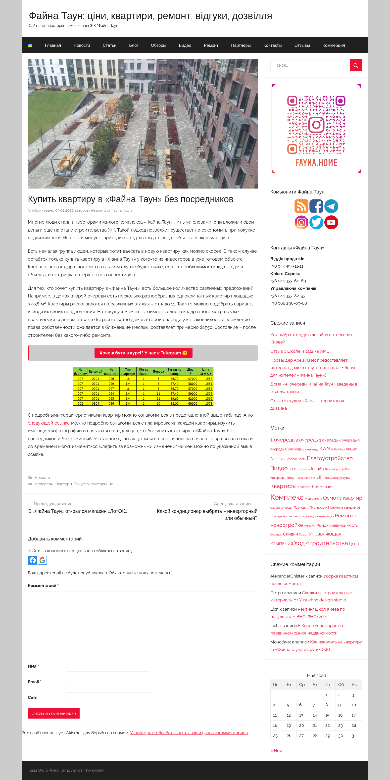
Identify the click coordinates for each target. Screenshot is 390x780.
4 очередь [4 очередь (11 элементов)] (348, 440)
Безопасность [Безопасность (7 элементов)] (296, 459)
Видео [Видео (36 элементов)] (279, 468)
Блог (133, 45)
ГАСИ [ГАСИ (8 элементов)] (292, 469)
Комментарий (43, 585)
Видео (185, 45)
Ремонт (211, 45)
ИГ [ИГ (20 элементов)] (320, 477)
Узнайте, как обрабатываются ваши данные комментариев (189, 732)
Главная (53, 45)
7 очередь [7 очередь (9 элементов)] (310, 449)
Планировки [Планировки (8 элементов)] (318, 507)
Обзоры (158, 45)
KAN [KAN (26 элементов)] (324, 448)
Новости (82, 45)
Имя (33, 666)
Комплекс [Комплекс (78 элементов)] (287, 497)
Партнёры (241, 45)
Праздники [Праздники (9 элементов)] (279, 516)
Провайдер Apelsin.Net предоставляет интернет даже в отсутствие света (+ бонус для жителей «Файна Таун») (313, 368)
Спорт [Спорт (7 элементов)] (303, 534)
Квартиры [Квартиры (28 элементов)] (283, 486)
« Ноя (276, 750)
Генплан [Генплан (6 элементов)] (302, 469)
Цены (113, 484)
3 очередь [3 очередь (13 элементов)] (328, 440)
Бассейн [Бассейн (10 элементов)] (277, 459)
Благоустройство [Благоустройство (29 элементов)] (330, 458)
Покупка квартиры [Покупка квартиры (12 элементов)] (344, 507)
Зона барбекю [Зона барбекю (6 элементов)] (306, 477)
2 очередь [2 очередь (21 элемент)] (306, 440)
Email (35, 681)
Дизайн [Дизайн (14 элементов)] (316, 468)
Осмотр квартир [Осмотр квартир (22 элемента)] (342, 498)
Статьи (109, 45)
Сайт (33, 697)
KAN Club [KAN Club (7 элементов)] (337, 449)
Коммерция (334, 45)
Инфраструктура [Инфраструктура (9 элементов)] (337, 478)
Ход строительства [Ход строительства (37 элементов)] (321, 543)
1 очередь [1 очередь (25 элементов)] (282, 440)
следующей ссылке (49, 423)
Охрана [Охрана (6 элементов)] (275, 507)
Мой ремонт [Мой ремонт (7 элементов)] (313, 498)
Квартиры (63, 484)
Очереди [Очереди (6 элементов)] (286, 507)
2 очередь (44, 484)
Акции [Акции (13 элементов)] (351, 449)
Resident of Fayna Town (111, 210)
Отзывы (302, 45)
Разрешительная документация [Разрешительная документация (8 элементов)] (311, 516)
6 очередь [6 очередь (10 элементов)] (293, 449)
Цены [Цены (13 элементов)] (354, 543)
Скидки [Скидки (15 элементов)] (290, 534)
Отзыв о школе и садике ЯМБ (299, 351)
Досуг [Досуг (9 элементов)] (291, 478)
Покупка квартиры (90, 484)
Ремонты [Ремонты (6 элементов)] (309, 525)
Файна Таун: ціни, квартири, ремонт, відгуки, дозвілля (150, 15)
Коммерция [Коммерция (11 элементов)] (322, 487)
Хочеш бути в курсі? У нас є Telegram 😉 (143, 352)
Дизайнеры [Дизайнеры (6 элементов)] (332, 469)
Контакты (272, 45)
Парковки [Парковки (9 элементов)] (301, 507)
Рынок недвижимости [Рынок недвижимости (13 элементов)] (337, 525)
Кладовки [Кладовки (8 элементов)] (304, 487)
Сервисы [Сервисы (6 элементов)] (276, 534)
